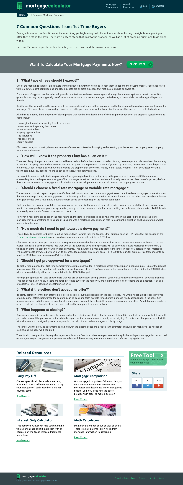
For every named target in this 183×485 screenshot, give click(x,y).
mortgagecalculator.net (47, 480)
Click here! (141, 64)
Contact (161, 478)
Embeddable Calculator (125, 478)
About (152, 478)
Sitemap (142, 478)
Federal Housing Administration (33, 237)
